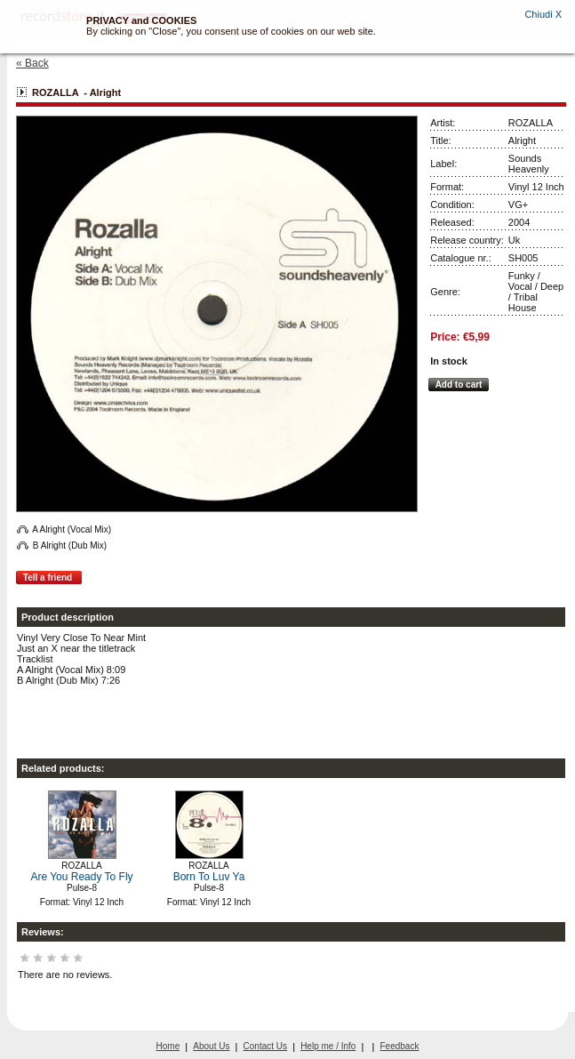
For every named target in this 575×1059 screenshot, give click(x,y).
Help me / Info (327, 1046)
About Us (211, 1046)
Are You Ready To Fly (81, 876)
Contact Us (265, 1046)
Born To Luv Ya (209, 876)
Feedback (399, 1046)
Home (168, 1046)
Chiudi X (543, 14)
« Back (32, 63)
